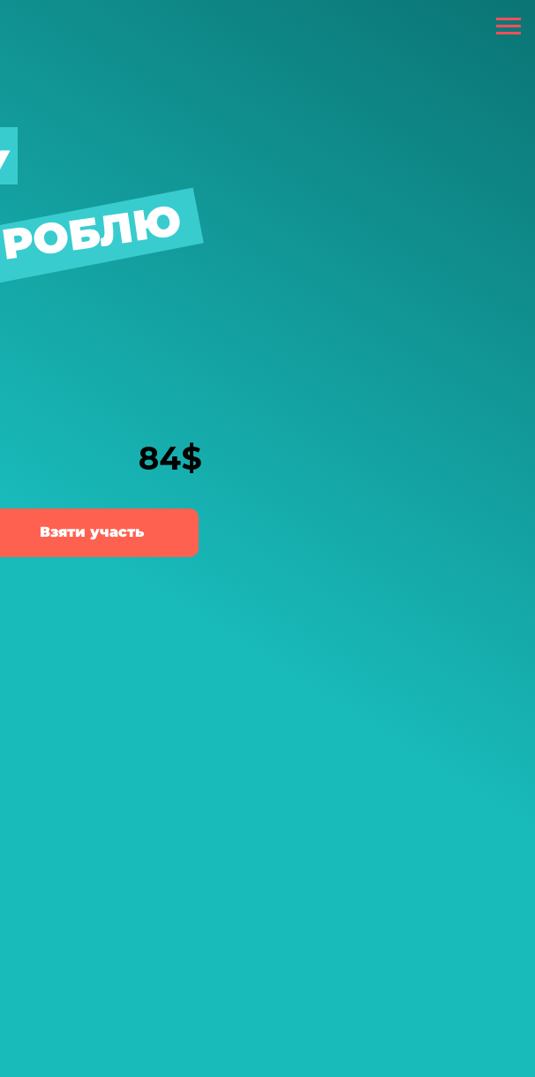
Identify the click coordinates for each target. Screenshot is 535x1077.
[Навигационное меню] (508, 26)
